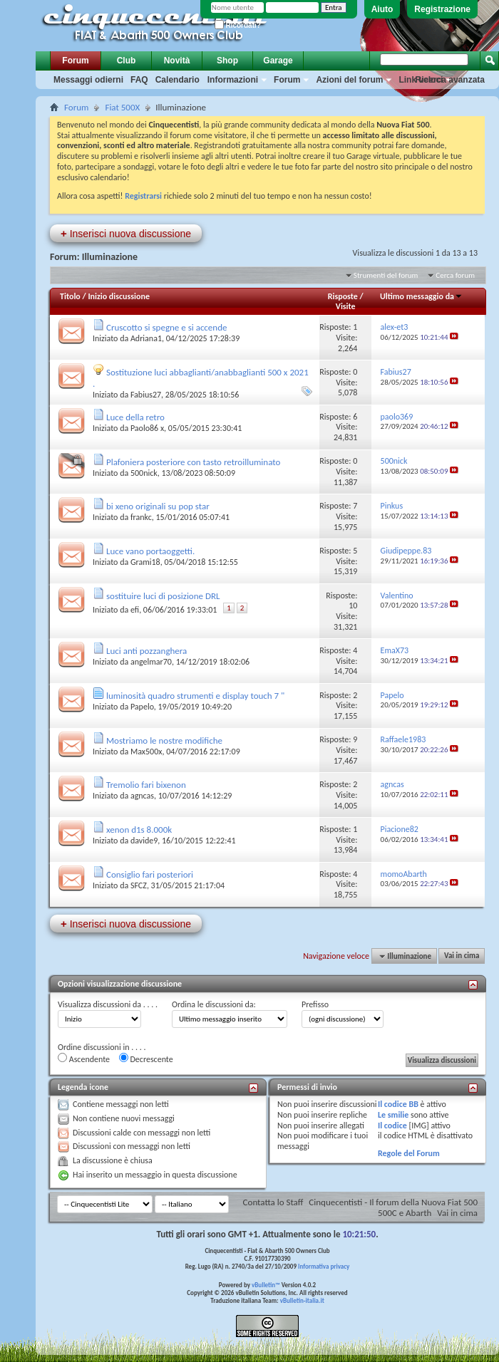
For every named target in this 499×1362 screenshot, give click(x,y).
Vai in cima (461, 956)
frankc (141, 517)
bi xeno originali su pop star (158, 506)
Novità (177, 61)
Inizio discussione (119, 296)
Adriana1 (146, 338)
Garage (277, 61)
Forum (75, 61)
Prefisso (315, 1004)
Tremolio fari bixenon (146, 784)
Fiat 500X (122, 107)
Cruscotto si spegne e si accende (166, 327)
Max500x (146, 752)
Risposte (343, 296)
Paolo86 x (147, 428)
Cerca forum (455, 275)
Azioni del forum (349, 80)
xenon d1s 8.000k (139, 829)
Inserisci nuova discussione (126, 233)
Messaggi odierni (88, 80)
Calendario (177, 80)
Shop (227, 61)
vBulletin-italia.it (302, 1300)
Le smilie (393, 1115)
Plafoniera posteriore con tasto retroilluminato (193, 462)
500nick (144, 473)
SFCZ (138, 885)
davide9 (144, 841)
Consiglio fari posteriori (149, 874)
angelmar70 (151, 662)
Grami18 (145, 562)
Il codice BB (398, 1104)
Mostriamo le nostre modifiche (164, 740)
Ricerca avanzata (450, 80)
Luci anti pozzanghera (146, 650)
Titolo (70, 296)
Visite (346, 306)
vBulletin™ (266, 1285)
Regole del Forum (409, 1153)
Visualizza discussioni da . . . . (108, 1004)
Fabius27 (145, 395)
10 (353, 605)
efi (134, 610)
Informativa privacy (323, 1266)
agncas (142, 796)
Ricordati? (238, 25)
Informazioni (232, 80)
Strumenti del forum (386, 275)
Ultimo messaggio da (421, 296)
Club (126, 61)
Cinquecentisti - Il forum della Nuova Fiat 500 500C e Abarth (393, 1207)
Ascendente (84, 1058)
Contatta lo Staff (273, 1202)
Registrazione (442, 9)
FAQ (139, 80)
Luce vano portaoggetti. (150, 551)
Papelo (142, 707)
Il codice (392, 1125)
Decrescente (146, 1058)
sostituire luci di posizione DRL (163, 596)
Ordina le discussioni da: (214, 1004)
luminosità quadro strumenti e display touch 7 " (195, 695)
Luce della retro (135, 417)
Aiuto (382, 9)
